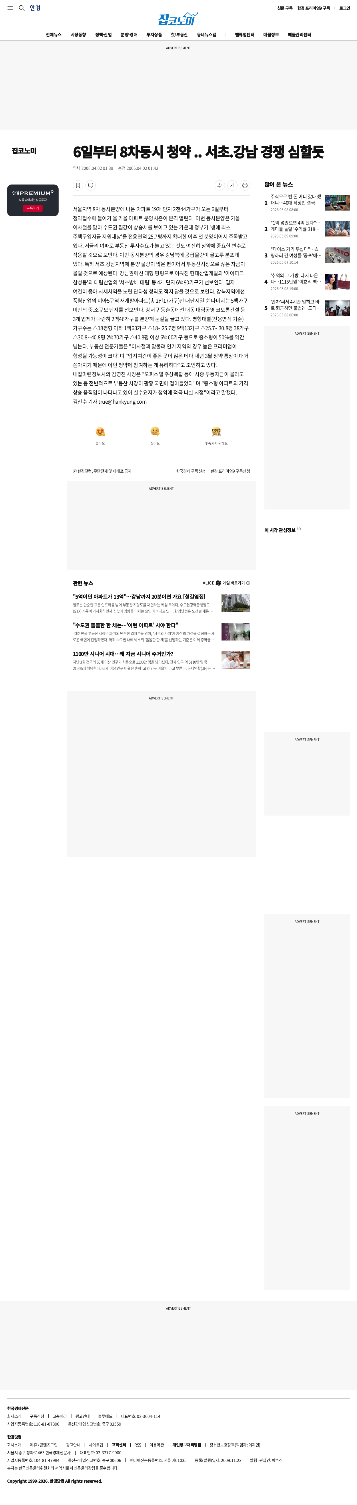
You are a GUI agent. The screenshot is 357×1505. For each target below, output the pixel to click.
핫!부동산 (179, 34)
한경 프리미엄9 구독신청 (230, 471)
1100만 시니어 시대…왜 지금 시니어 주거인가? (123, 653)
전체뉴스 (53, 34)
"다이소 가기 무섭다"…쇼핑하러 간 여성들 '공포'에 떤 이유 (295, 255)
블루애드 (105, 1416)
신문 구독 (285, 8)
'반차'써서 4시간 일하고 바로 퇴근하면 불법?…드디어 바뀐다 (296, 308)
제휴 (33, 1445)
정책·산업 (103, 34)
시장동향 (78, 34)
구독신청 (37, 1416)
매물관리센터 (299, 34)
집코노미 (24, 151)
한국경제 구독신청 (191, 471)
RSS (137, 1445)
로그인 (344, 8)
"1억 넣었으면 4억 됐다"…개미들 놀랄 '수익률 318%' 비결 (296, 229)
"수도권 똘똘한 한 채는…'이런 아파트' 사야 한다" (125, 625)
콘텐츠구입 (49, 1445)
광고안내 (82, 1416)
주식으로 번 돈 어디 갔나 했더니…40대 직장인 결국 (296, 199)
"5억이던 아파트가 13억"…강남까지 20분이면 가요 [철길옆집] (139, 596)
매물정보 (271, 34)
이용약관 (156, 1445)
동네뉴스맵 (206, 34)
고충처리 (60, 1416)
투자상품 (154, 34)
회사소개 (14, 1416)
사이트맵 (96, 1445)
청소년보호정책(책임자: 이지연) (235, 1445)
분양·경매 (129, 34)
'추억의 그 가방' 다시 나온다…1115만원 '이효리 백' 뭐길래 (294, 281)
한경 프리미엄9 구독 (313, 8)
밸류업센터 (244, 34)
